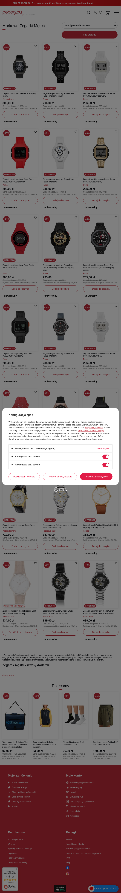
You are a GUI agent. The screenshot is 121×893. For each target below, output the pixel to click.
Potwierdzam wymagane (60, 476)
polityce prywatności (94, 427)
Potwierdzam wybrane (24, 476)
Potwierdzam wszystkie (96, 476)
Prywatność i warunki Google (91, 430)
